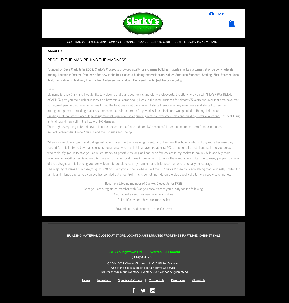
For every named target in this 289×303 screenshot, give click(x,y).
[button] (232, 23)
